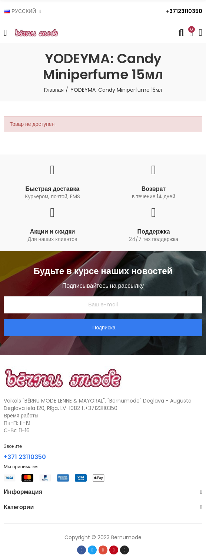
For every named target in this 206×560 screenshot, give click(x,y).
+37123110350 (184, 11)
